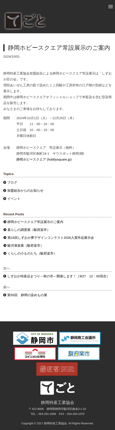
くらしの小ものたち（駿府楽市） (32, 253)
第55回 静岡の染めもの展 (27, 295)
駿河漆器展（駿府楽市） (25, 245)
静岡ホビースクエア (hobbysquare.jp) (44, 159)
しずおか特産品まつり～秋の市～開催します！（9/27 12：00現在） (58, 276)
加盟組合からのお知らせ (25, 190)
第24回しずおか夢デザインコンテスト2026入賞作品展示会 (50, 237)
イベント (13, 198)
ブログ (12, 182)
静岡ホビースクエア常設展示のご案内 (35, 222)
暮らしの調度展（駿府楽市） (28, 230)
